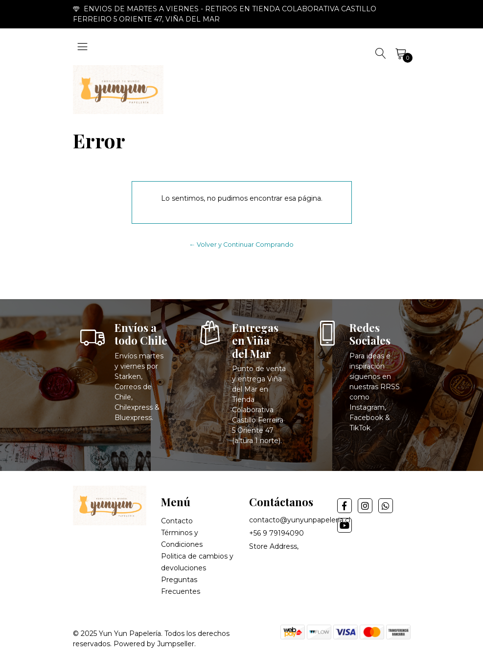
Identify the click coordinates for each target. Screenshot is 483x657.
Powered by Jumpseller (154, 643)
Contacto (177, 520)
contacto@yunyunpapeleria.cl (299, 520)
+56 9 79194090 (276, 533)
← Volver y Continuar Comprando (241, 244)
